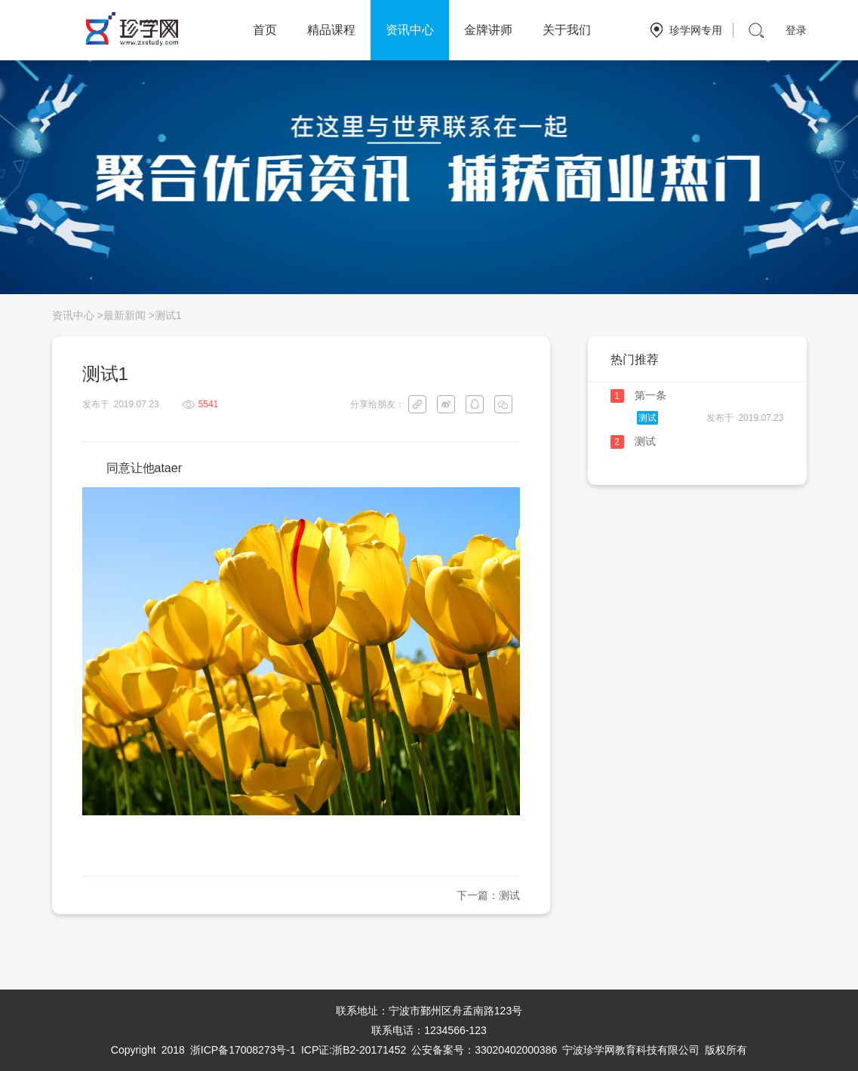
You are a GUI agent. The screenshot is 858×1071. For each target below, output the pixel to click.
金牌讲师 (488, 29)
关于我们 (567, 29)
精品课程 (331, 29)
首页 (265, 29)
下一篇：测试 (488, 895)
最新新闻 (124, 315)
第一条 (650, 395)
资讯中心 (410, 29)
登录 (796, 30)
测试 (647, 418)
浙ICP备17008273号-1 (243, 1050)
